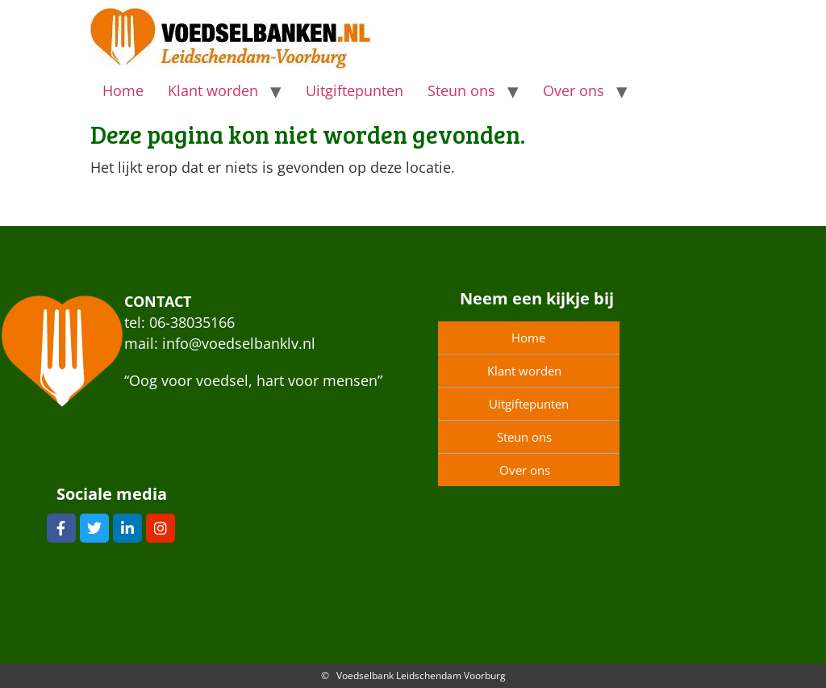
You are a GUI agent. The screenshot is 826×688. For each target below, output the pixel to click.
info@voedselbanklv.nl (238, 343)
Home (123, 90)
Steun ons (461, 90)
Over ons (573, 90)
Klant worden (213, 90)
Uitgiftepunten (354, 90)
